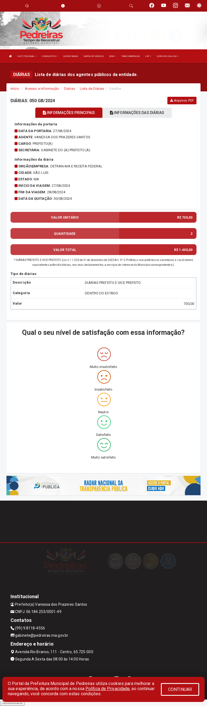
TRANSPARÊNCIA (130, 56)
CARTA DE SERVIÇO (94, 56)
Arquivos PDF (182, 100)
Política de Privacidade (107, 688)
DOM (112, 56)
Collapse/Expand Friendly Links (12, 703)
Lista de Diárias (92, 89)
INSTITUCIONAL (27, 56)
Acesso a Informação (42, 89)
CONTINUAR (180, 689)
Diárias (69, 89)
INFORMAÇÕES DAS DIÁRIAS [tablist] (137, 113)
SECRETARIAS (70, 56)
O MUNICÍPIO (50, 56)
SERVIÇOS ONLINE (168, 56)
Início (15, 89)
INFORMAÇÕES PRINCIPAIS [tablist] (69, 113)
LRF (148, 56)
